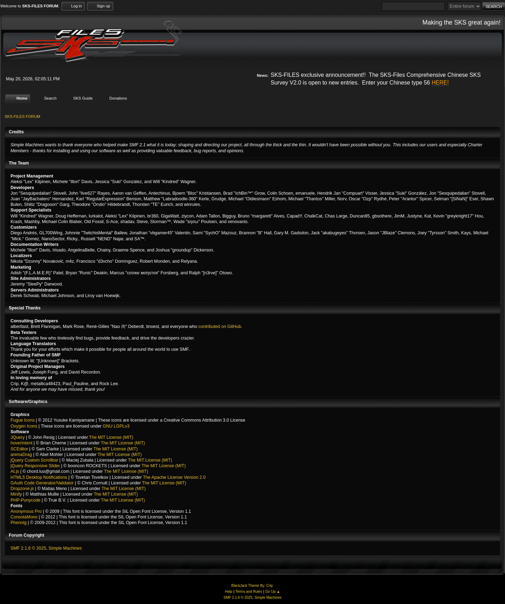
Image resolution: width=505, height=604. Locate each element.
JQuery (18, 437)
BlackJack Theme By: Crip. (252, 585)
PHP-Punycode (25, 499)
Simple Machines (65, 548)
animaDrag (21, 454)
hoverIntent (21, 443)
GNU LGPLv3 (116, 425)
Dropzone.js (22, 488)
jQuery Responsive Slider (35, 465)
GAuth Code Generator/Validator (42, 483)
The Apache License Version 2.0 (174, 477)
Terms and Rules (249, 591)
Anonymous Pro (26, 511)
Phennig (19, 522)
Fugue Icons (23, 420)
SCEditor (19, 448)
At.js (15, 471)
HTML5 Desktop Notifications (39, 477)
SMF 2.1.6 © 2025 (28, 548)
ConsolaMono (24, 517)
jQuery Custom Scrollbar (34, 460)
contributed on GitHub (219, 326)
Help (229, 591)
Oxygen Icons (24, 425)
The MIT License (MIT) (111, 437)
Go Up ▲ (272, 591)
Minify (16, 494)
